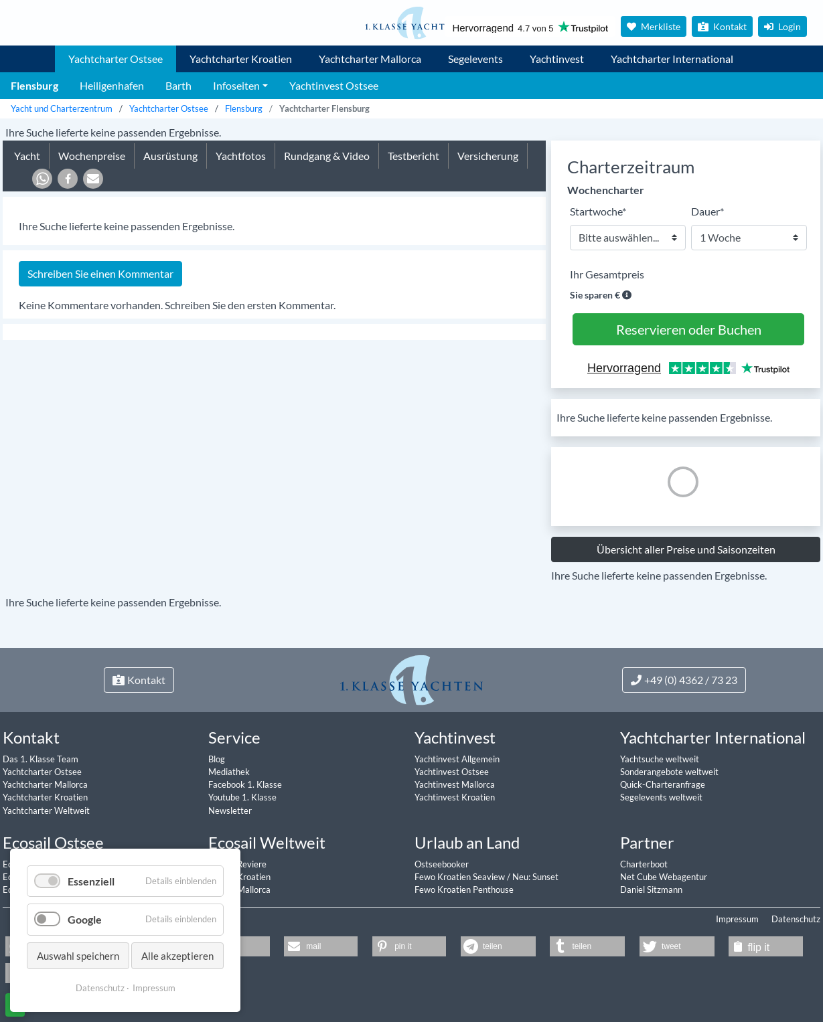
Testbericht (413, 155)
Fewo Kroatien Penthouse (464, 889)
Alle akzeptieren (177, 956)
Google (85, 919)
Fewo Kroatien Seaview (461, 876)
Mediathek (229, 771)
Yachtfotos (241, 155)
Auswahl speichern (78, 956)
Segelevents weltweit (661, 797)
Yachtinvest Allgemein (457, 759)
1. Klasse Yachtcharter (29, 54)
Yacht (27, 155)
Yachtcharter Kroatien (241, 58)
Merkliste (653, 26)
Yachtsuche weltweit (659, 759)
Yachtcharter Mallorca (370, 58)
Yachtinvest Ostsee (452, 771)
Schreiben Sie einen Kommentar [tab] (100, 273)
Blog (216, 759)
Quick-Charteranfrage (662, 784)
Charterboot (644, 864)
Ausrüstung (170, 155)
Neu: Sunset (535, 876)
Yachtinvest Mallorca (455, 784)
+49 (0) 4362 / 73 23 (684, 679)
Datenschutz (795, 919)
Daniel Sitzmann (651, 889)
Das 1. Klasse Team (40, 759)
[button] (42, 179)
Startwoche (598, 210)
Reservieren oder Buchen (688, 329)
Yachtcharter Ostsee (115, 58)
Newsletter (230, 810)
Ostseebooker (442, 864)
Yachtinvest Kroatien (455, 797)
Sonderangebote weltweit (669, 771)
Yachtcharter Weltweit (46, 810)
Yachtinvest (557, 58)
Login (782, 26)
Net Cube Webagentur (663, 876)
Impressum (737, 919)
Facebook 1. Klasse (245, 784)
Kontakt (722, 26)
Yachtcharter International (672, 58)
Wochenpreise (91, 155)
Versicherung (487, 155)
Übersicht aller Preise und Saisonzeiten (686, 549)
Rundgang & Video (327, 155)
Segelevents (475, 58)
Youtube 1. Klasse (242, 797)
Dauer (707, 210)
